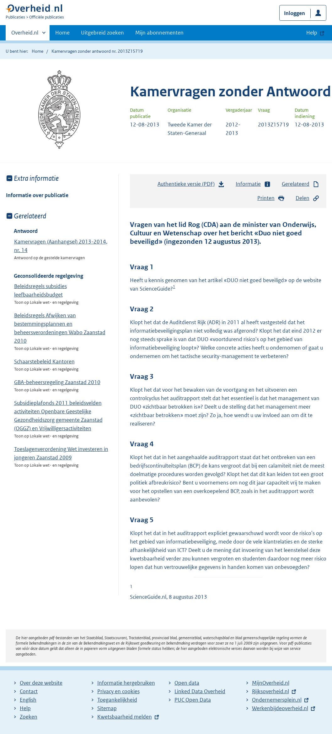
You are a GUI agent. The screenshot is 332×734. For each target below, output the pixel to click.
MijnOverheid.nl (270, 682)
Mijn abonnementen (159, 32)
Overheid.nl (24, 34)
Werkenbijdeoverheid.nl (280, 708)
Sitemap (107, 708)
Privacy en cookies (118, 691)
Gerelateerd (300, 184)
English (28, 699)
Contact (29, 691)
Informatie (253, 184)
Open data (186, 682)
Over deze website (41, 682)
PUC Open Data (192, 699)
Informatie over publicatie (37, 195)
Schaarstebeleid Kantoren (44, 361)
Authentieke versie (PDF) (191, 185)
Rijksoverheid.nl (270, 691)
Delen (307, 198)
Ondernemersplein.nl (277, 699)
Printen (271, 198)
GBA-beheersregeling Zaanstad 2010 (57, 382)
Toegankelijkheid (117, 699)
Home (62, 32)
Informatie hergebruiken (126, 682)
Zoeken (28, 716)
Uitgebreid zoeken (102, 32)
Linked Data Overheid (199, 691)
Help (25, 708)
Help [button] (311, 32)
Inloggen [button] (294, 13)
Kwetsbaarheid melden (124, 716)
